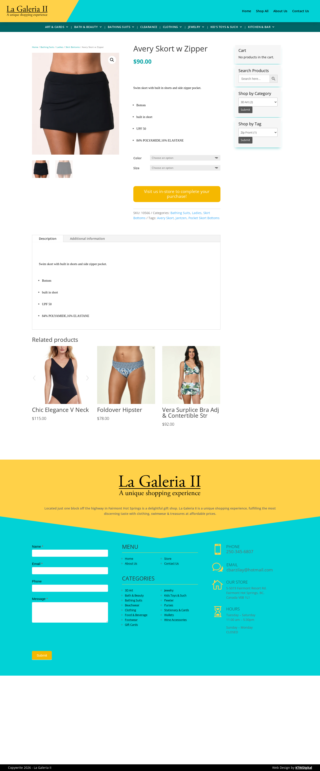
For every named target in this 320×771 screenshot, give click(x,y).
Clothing (170, 27)
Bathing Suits (119, 27)
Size (136, 168)
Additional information (87, 238)
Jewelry (194, 27)
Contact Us (300, 11)
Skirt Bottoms (73, 47)
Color (137, 158)
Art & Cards (54, 27)
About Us (280, 11)
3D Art (129, 590)
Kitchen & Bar (259, 27)
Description (47, 238)
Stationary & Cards (176, 610)
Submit (42, 655)
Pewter (169, 600)
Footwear (131, 620)
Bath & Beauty (86, 27)
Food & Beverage (136, 615)
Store (167, 559)
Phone (37, 581)
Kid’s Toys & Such (224, 27)
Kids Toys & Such (175, 595)
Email (37, 564)
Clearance (148, 27)
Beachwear (132, 605)
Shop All (262, 11)
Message (40, 599)
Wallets (169, 615)
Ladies (59, 47)
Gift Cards (131, 625)
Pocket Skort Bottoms (204, 218)
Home (246, 11)
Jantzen (181, 218)
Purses (168, 605)
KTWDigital (303, 767)
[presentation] (66, 635)
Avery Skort (165, 218)
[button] (112, 60)
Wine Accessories (175, 620)
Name (37, 546)
